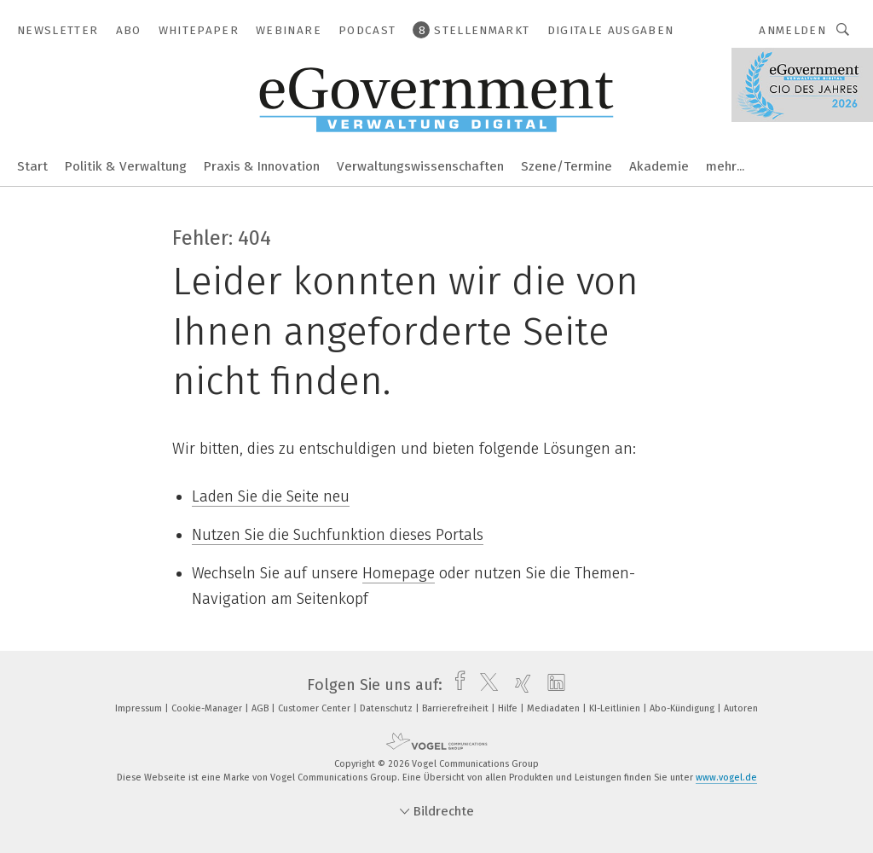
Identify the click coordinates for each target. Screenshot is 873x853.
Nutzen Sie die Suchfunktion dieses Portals (337, 534)
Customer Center (315, 708)
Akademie (659, 166)
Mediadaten (554, 708)
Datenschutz (387, 708)
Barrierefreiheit (456, 708)
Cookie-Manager (208, 708)
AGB (261, 708)
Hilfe (509, 708)
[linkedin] (552, 685)
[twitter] (484, 685)
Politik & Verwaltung (126, 166)
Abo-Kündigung (683, 708)
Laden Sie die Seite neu (271, 496)
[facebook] (456, 685)
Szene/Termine (566, 166)
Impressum (140, 708)
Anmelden (792, 30)
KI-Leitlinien (616, 708)
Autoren (741, 708)
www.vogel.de (726, 777)
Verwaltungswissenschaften (420, 166)
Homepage (398, 573)
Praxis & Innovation (262, 166)
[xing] (519, 685)
